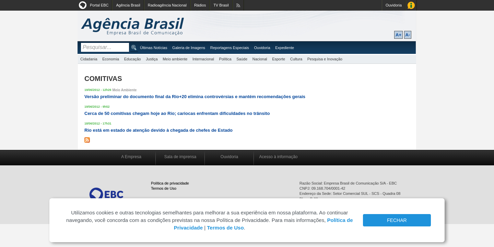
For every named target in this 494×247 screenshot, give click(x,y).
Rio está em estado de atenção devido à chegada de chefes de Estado (158, 130)
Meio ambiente (175, 59)
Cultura (296, 59)
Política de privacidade (170, 183)
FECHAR (397, 220)
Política (225, 59)
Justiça (151, 59)
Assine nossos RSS (238, 5)
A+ (398, 34)
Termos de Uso (163, 188)
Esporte (278, 59)
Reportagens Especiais (229, 48)
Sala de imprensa (180, 156)
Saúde (241, 59)
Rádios (200, 5)
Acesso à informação (278, 156)
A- (407, 34)
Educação (132, 59)
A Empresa (131, 156)
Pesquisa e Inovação (324, 59)
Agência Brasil (128, 5)
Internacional (203, 59)
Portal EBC (99, 5)
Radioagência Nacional (167, 5)
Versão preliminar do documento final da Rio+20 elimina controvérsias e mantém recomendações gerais (194, 96)
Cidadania (88, 59)
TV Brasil (221, 5)
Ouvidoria (394, 5)
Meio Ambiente (125, 90)
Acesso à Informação (411, 5)
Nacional (259, 59)
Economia (110, 59)
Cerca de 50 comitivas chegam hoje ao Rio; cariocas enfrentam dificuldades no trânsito (177, 113)
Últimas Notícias (153, 48)
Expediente (284, 48)
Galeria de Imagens (188, 48)
